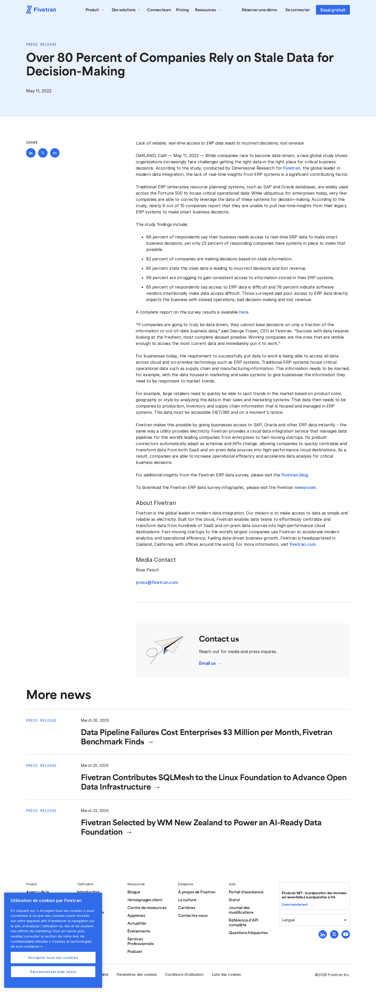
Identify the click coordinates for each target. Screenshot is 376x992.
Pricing (182, 9)
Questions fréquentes (248, 932)
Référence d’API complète (243, 922)
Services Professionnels (140, 941)
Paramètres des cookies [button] (137, 974)
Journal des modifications (241, 910)
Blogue (133, 891)
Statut (234, 899)
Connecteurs (159, 9)
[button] (95, 10)
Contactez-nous (192, 915)
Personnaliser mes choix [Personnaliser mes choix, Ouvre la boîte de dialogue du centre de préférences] (53, 972)
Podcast (134, 951)
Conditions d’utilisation (184, 974)
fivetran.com (302, 544)
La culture (187, 899)
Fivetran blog (294, 474)
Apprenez (136, 915)
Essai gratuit (332, 10)
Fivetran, (292, 168)
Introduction (88, 891)
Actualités (136, 923)
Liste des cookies (226, 974)
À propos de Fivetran (196, 891)
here (244, 312)
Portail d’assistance (246, 891)
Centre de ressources (146, 907)
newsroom (305, 487)
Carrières (186, 907)
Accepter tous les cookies (53, 957)
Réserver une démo (259, 9)
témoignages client (144, 899)
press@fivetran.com (157, 582)
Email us (207, 663)
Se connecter (297, 9)
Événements (138, 931)
